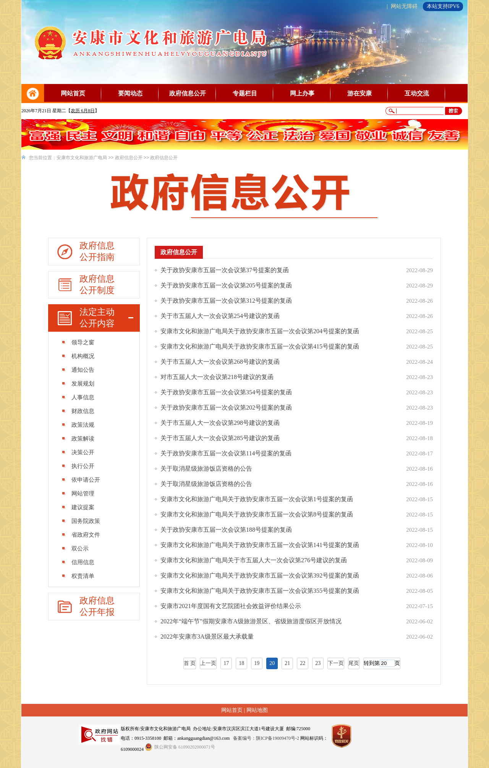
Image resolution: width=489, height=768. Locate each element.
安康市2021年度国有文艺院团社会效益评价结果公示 (230, 606)
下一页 (336, 663)
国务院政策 (85, 521)
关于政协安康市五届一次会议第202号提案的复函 (226, 407)
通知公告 (82, 370)
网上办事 (302, 93)
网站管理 (82, 493)
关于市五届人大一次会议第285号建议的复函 (220, 438)
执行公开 (82, 466)
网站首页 (73, 93)
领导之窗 (82, 342)
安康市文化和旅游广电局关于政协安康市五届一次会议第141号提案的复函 (259, 545)
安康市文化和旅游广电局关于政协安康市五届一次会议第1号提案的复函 (256, 499)
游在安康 (359, 93)
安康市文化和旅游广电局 (82, 157)
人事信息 (82, 397)
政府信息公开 (187, 93)
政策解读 (82, 439)
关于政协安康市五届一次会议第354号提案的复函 (226, 392)
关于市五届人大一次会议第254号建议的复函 (220, 316)
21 (287, 663)
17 (226, 663)
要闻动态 (130, 93)
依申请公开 (85, 480)
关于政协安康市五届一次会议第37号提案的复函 (224, 270)
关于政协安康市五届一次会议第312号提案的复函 (226, 300)
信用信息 (82, 562)
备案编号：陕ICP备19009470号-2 (266, 738)
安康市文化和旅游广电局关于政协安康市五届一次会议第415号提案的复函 (259, 346)
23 (318, 663)
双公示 (80, 548)
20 (272, 663)
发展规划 (82, 384)
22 (302, 663)
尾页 (353, 663)
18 (241, 663)
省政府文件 (85, 535)
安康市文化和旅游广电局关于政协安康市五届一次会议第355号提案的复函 (259, 590)
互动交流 (417, 93)
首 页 (190, 663)
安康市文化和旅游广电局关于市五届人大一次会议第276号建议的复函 (253, 560)
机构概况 (82, 356)
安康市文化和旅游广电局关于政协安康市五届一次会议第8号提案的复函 (256, 514)
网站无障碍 (404, 6)
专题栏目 (245, 93)
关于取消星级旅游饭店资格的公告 (206, 468)
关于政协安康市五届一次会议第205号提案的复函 (226, 285)
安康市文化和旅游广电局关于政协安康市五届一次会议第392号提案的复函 (259, 575)
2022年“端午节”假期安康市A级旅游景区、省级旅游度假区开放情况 (251, 621)
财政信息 (82, 411)
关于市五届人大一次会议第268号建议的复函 (220, 361)
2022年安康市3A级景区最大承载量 (207, 636)
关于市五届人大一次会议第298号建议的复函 (220, 422)
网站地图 (257, 710)
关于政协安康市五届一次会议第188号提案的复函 (226, 529)
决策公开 (82, 452)
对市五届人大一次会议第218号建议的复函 (217, 377)
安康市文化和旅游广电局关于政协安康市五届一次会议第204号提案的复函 (259, 331)
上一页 (208, 663)
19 (256, 663)
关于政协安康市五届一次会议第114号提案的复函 (225, 453)
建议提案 (82, 507)
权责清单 (82, 576)
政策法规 (82, 425)
